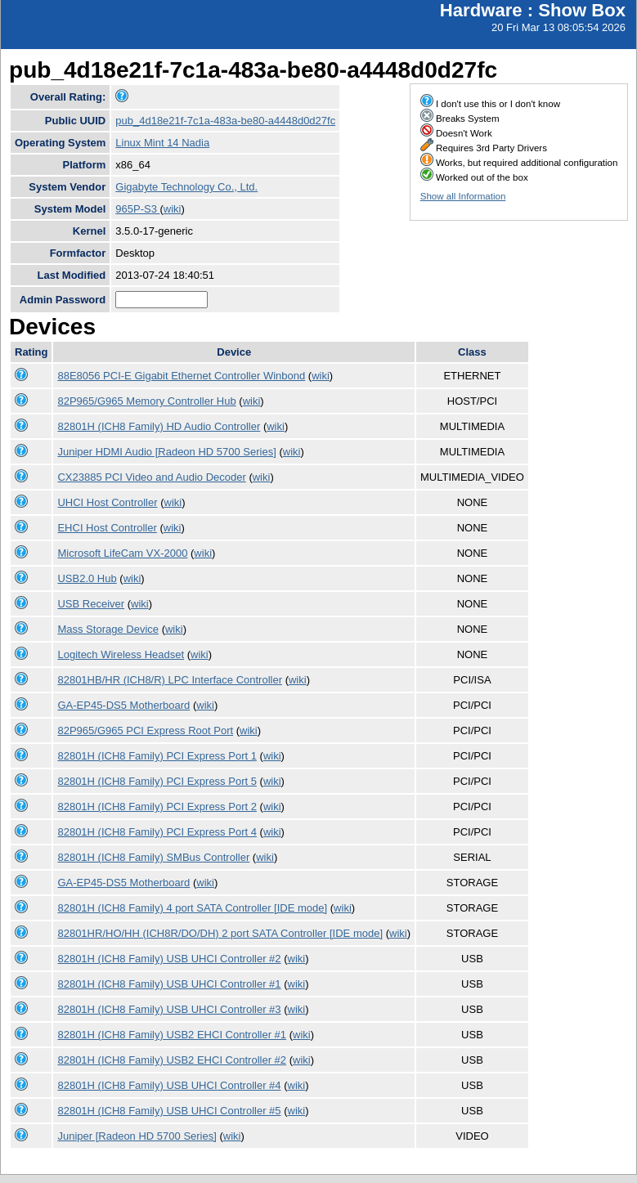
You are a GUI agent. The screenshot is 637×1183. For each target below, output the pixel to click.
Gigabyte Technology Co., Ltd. (186, 187)
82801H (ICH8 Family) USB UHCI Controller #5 (168, 1111)
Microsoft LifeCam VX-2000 (122, 553)
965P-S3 (137, 209)
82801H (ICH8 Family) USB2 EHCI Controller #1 (171, 1034)
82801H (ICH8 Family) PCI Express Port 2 (156, 806)
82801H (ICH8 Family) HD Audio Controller (158, 426)
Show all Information (463, 196)
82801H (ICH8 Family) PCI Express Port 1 (156, 756)
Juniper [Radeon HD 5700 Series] (136, 1136)
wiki (173, 209)
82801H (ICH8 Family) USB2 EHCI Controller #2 (171, 1060)
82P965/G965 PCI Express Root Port (145, 730)
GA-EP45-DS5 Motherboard (123, 705)
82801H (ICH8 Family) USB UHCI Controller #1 (168, 984)
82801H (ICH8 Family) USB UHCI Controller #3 (168, 1009)
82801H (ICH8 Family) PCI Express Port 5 (156, 781)
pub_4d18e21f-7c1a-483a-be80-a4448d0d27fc (225, 120)
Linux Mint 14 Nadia (162, 143)
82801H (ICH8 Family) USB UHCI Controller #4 (168, 1085)
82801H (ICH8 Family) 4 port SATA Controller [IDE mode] (192, 908)
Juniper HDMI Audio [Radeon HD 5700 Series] (166, 452)
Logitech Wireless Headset (120, 654)
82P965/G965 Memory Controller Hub (146, 401)
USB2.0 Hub (86, 578)
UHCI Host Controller (107, 502)
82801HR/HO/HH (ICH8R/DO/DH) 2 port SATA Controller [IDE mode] (220, 933)
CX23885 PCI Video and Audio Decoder (151, 477)
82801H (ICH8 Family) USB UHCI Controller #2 (168, 958)
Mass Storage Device (108, 629)
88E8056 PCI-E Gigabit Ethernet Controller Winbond (181, 376)
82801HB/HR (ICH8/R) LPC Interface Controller (169, 680)
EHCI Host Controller (106, 528)
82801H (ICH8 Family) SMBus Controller (153, 857)
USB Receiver (90, 604)
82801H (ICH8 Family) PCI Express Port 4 (156, 832)
